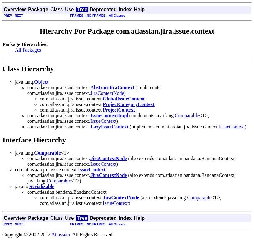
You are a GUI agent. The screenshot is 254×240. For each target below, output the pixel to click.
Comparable (187, 115)
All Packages (28, 50)
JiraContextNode (107, 93)
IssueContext (103, 121)
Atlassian (61, 234)
